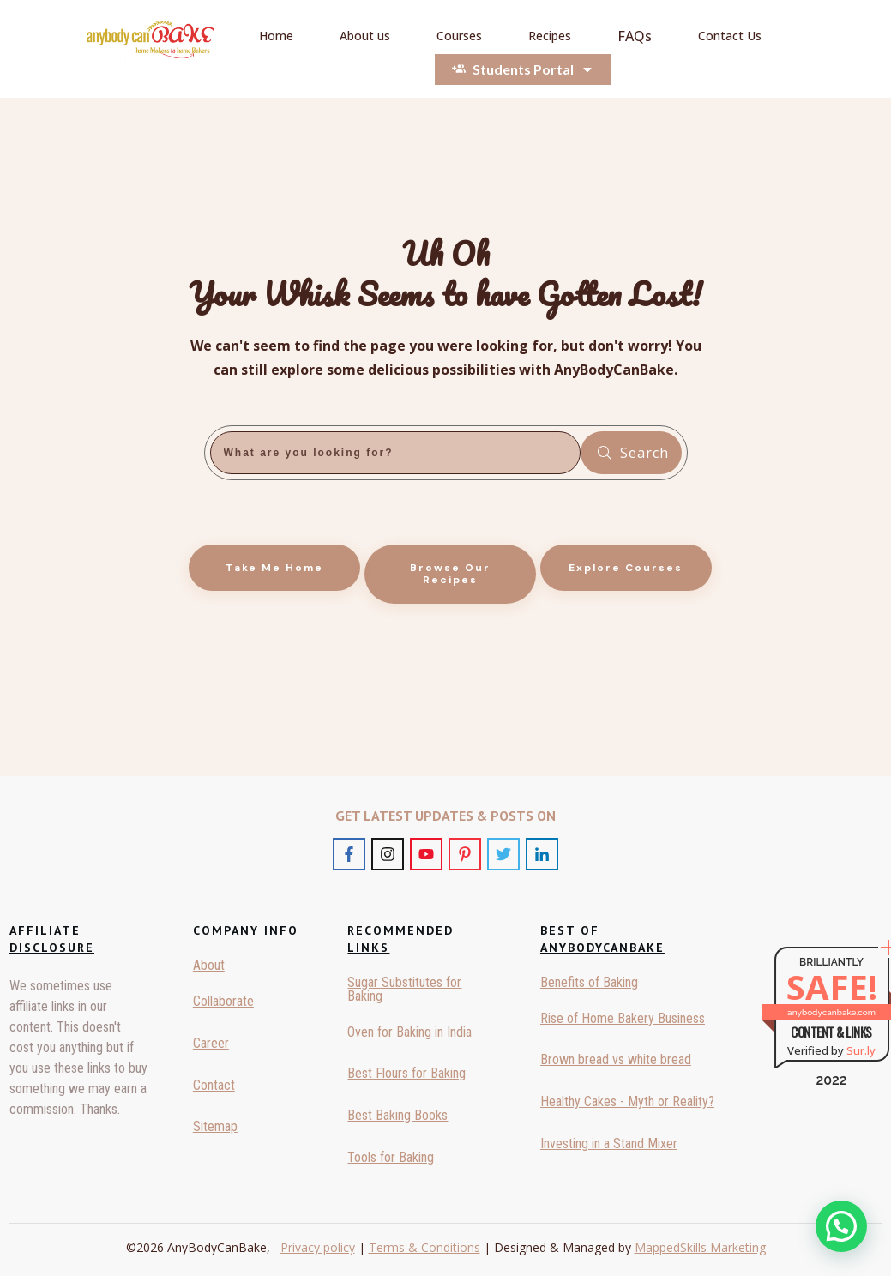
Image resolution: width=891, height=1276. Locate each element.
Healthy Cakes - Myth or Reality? (627, 1101)
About (209, 965)
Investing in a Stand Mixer (608, 1143)
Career (211, 1043)
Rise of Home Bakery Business (622, 1018)
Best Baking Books (397, 1115)
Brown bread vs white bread (615, 1059)
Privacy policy (317, 1247)
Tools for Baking (390, 1157)
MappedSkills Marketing (700, 1247)
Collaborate (223, 1001)
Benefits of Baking (589, 982)
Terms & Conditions (424, 1247)
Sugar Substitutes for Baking (404, 989)
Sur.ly (861, 1050)
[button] (841, 1226)
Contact (214, 1085)
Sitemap (215, 1126)
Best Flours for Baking (406, 1073)
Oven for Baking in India (409, 1032)
